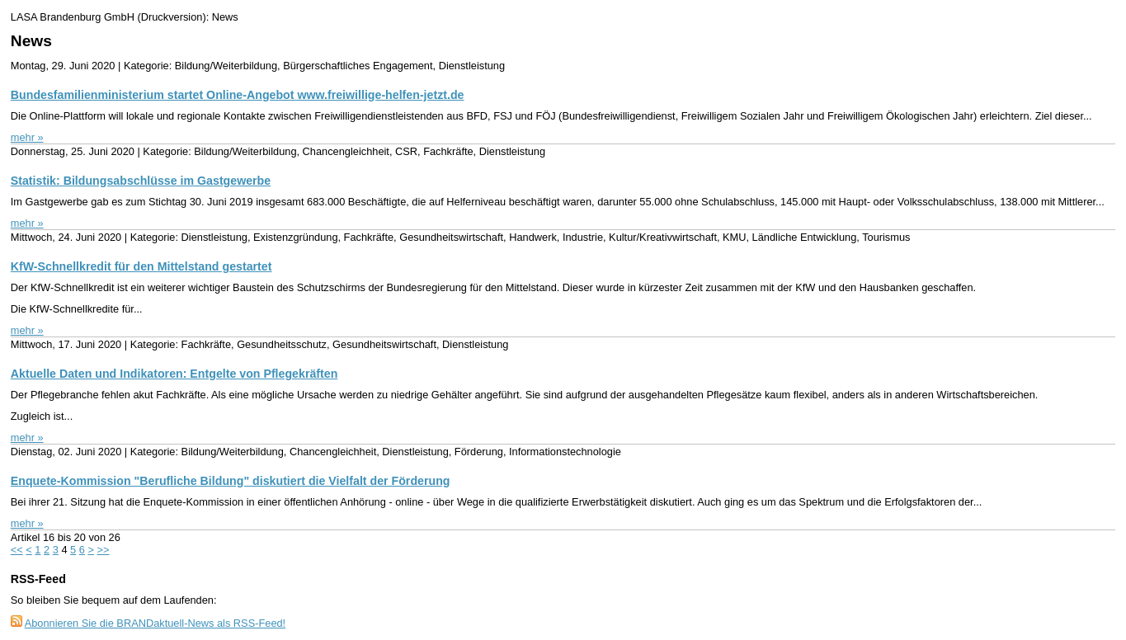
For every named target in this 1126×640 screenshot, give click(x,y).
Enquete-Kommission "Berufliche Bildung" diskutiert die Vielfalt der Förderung (230, 480)
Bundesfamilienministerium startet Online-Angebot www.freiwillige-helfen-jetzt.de (237, 94)
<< (17, 550)
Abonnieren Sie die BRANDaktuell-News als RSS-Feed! (155, 623)
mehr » (27, 137)
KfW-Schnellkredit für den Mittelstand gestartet (141, 266)
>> (103, 550)
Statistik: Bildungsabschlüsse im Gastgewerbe (141, 180)
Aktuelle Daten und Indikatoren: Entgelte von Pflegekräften (174, 373)
